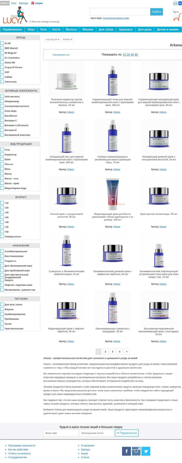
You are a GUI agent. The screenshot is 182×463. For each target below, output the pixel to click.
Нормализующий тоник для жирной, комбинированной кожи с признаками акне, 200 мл (113, 102)
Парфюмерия (12, 29)
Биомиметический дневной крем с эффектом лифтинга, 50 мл (112, 272)
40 (132, 54)
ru (180, 3)
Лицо (31, 29)
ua (175, 3)
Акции (39, 3)
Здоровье (126, 29)
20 (128, 54)
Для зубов (106, 29)
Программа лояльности (21, 445)
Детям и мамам (167, 29)
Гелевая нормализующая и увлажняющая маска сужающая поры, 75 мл (113, 159)
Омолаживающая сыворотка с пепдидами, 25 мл (113, 330)
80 (136, 54)
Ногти (56, 29)
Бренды (23, 3)
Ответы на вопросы (19, 453)
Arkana (70, 112)
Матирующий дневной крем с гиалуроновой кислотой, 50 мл (159, 158)
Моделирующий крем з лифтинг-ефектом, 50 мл (66, 330)
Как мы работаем (18, 449)
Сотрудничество (17, 457)
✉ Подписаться (127, 433)
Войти (5, 3)
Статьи (85, 457)
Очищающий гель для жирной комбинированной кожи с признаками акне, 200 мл (66, 159)
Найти (156, 12)
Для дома (145, 29)
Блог (13, 3)
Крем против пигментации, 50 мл (158, 214)
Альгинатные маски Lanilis (116, 18)
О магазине (87, 445)
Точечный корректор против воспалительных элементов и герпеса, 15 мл (66, 102)
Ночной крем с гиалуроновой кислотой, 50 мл (66, 215)
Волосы (71, 29)
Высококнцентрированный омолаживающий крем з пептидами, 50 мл (159, 331)
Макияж (87, 29)
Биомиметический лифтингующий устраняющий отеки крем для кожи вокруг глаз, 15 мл (158, 274)
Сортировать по (61, 54)
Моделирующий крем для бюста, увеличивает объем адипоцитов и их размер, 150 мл (112, 217)
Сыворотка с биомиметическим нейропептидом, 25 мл (66, 272)
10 (124, 54)
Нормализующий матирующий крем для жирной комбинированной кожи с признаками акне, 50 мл (159, 102)
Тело (43, 29)
